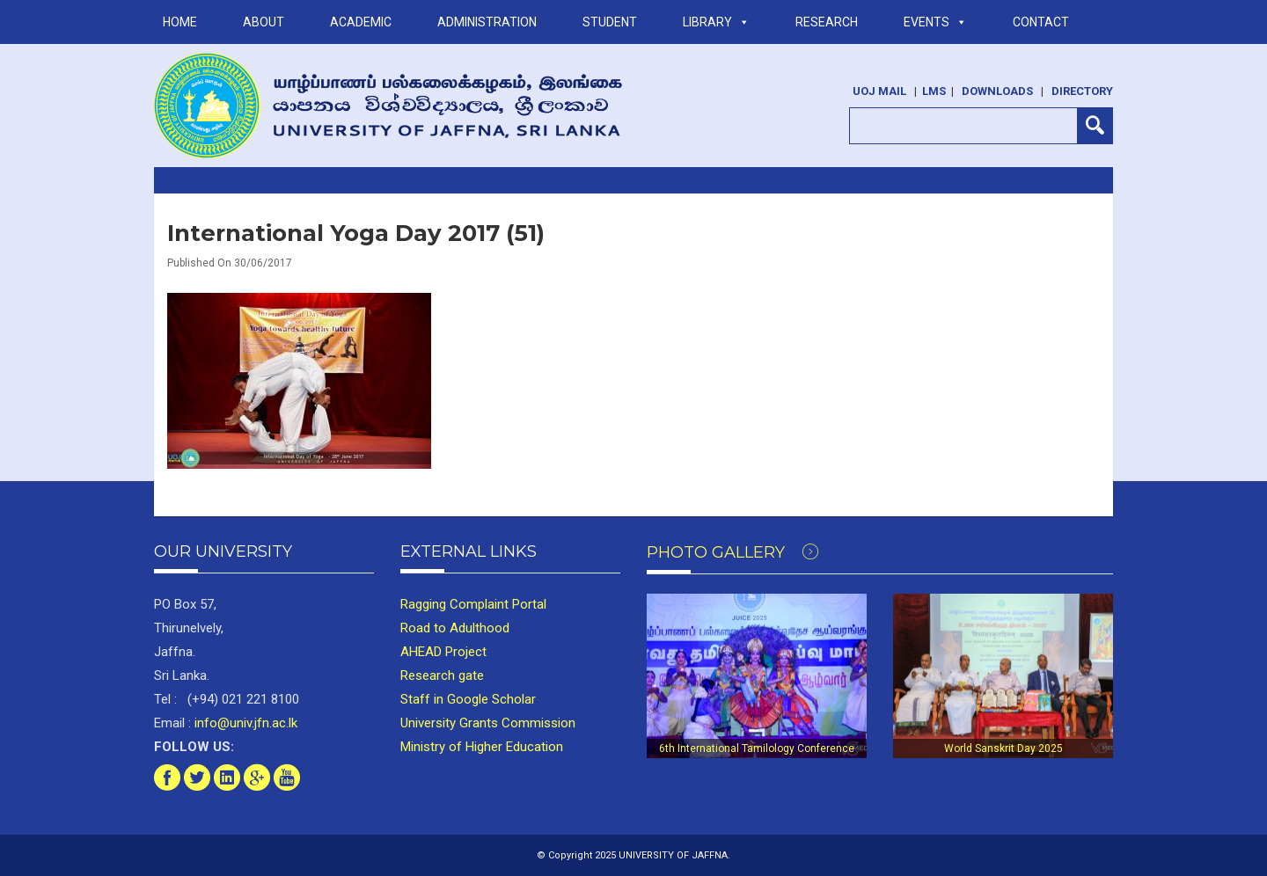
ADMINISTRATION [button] (487, 22)
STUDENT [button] (609, 22)
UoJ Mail (879, 91)
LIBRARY (716, 22)
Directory (1082, 91)
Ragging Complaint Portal (473, 604)
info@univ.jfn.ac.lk (244, 723)
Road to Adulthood (454, 628)
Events (935, 22)
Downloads (997, 91)
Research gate (442, 675)
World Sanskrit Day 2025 (1003, 748)
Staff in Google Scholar (468, 699)
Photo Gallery (732, 552)
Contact (1041, 22)
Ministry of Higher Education (481, 747)
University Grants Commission (487, 723)
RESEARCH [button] (826, 22)
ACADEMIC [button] (361, 22)
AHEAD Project (443, 652)
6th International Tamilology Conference (756, 748)
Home (180, 22)
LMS (934, 91)
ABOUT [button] (263, 22)
